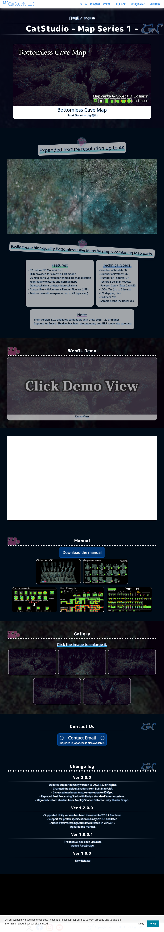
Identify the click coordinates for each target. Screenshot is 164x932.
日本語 (74, 18)
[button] (5, 927)
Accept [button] (153, 923)
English (89, 18)
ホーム (83, 4)
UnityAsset (138, 4)
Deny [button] (141, 923)
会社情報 (155, 4)
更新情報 (95, 4)
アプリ (106, 4)
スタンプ (120, 4)
